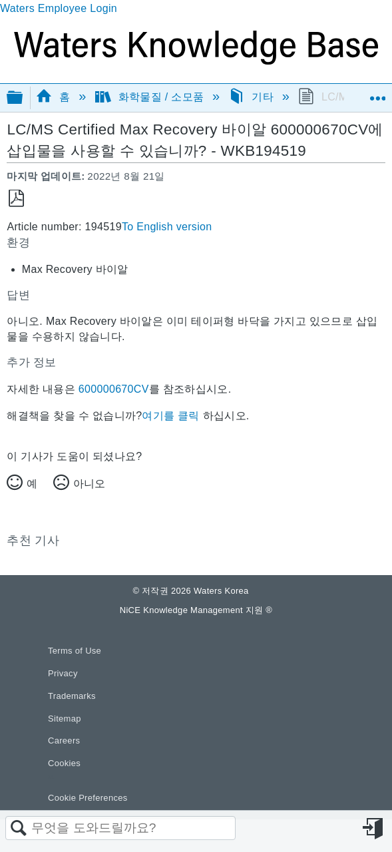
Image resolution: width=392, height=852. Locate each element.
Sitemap (64, 719)
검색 (18, 828)
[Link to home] (196, 61)
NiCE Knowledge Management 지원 (196, 610)
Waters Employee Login (58, 8)
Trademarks (72, 696)
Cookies (64, 763)
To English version (167, 226)
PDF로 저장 (16, 199)
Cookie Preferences (88, 798)
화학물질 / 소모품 (151, 97)
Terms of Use (74, 651)
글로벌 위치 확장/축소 (377, 93)
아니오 (89, 483)
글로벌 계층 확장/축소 (23, 98)
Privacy (63, 673)
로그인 (374, 828)
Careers (64, 741)
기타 (252, 97)
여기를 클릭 (170, 415)
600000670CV (114, 389)
